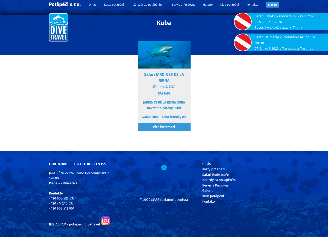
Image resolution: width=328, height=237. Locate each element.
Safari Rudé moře (215, 174)
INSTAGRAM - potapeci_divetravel (74, 224)
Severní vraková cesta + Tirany (278, 27)
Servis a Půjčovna (184, 4)
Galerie (208, 4)
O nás (92, 4)
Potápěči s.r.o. (65, 4)
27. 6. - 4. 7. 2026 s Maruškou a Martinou (284, 48)
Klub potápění (229, 4)
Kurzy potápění (114, 4)
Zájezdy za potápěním (148, 4)
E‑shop (272, 5)
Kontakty (252, 4)
